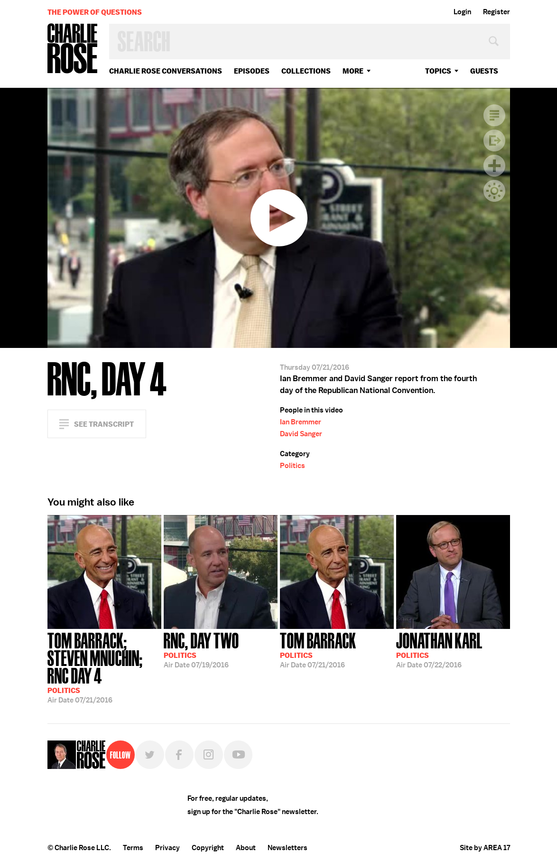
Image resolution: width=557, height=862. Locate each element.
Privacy (167, 848)
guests (484, 70)
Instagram (209, 754)
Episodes (251, 70)
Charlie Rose (72, 49)
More (353, 70)
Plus (494, 166)
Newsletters (287, 848)
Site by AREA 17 (485, 848)
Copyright (208, 848)
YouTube (238, 754)
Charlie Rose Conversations (165, 70)
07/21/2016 (104, 667)
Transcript (494, 115)
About (246, 848)
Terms (133, 848)
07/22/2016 (439, 649)
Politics (292, 465)
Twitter (150, 754)
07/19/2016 (201, 649)
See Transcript (104, 424)
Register (496, 12)
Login (462, 12)
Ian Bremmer (300, 422)
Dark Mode (494, 191)
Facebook (179, 754)
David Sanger (301, 434)
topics (438, 70)
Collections (306, 70)
